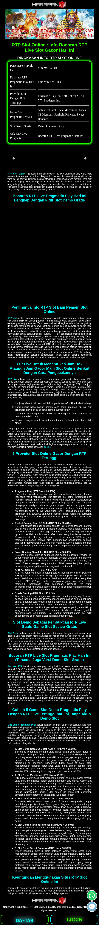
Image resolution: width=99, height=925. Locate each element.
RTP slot (12, 318)
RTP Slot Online (16, 173)
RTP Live (12, 379)
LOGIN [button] (74, 919)
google (47, 447)
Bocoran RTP (14, 666)
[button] (13, 158)
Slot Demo (13, 633)
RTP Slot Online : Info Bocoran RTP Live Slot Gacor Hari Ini (60, 907)
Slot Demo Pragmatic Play (21, 725)
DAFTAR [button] (24, 920)
